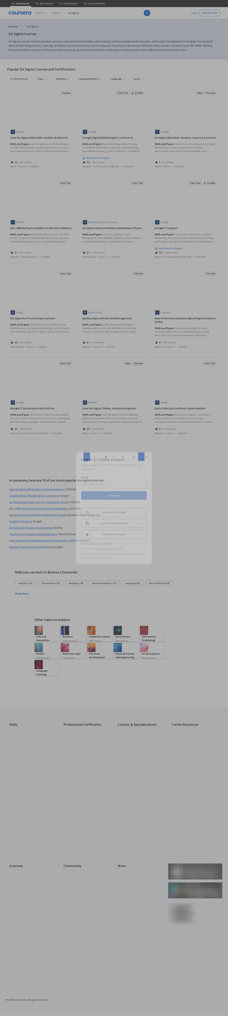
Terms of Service (98, 557)
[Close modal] (146, 456)
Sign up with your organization (97, 543)
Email (85, 477)
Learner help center (114, 548)
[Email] (114, 484)
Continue (114, 495)
